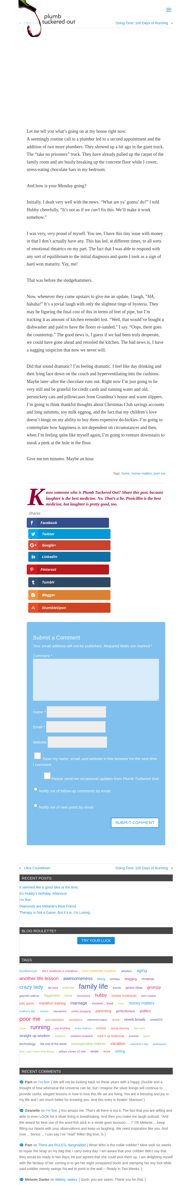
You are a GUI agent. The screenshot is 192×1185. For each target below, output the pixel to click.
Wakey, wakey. (66, 1113)
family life (93, 920)
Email (39, 660)
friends (117, 921)
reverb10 (156, 953)
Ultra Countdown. (37, 801)
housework (83, 929)
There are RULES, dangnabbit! (62, 1078)
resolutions (75, 953)
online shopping (81, 944)
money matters (141, 473)
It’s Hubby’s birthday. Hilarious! (43, 827)
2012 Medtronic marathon (99, 904)
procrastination (54, 953)
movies (44, 944)
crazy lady (31, 920)
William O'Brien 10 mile (72, 984)
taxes (147, 969)
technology (28, 977)
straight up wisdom (35, 969)
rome (23, 961)
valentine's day (139, 977)
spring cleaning (119, 961)
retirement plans (97, 953)
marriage (78, 936)
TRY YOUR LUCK (96, 874)
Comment (42, 589)
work (107, 984)
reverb (116, 953)
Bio (59, 1165)
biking (101, 912)
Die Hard (53, 921)
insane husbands (124, 929)
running (40, 960)
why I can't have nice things (37, 984)
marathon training (52, 936)
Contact (107, 1165)
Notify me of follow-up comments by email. (75, 724)
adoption (126, 904)
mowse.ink (144, 1178)
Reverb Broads (135, 953)
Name (39, 645)
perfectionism (125, 944)
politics (145, 944)
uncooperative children (88, 977)
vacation (118, 976)
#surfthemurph (28, 904)
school (101, 961)
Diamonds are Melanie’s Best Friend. (48, 840)
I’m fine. (26, 833)
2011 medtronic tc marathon (60, 904)
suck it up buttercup (110, 969)
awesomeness (77, 911)
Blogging (130, 912)
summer (134, 969)
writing (120, 984)
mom (121, 936)
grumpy (154, 920)
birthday (115, 912)
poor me (159, 473)
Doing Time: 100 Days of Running (142, 23)
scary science (83, 961)
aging (141, 904)
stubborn (60, 969)
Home (125, 1165)
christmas (148, 912)
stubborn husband (81, 969)
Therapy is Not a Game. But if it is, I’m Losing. (55, 846)
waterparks (159, 977)
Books (88, 1165)
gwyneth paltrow (30, 929)
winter (94, 984)
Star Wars (139, 961)
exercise (68, 921)
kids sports (27, 936)
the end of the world (53, 977)
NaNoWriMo (60, 944)
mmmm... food (102, 936)
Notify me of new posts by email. (66, 740)
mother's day (27, 944)
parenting (103, 944)
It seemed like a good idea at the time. (49, 820)
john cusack (148, 929)
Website (40, 675)
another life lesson (39, 911)
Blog (73, 1165)
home (126, 473)
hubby (101, 928)
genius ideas (134, 921)
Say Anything (62, 961)
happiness (52, 929)
